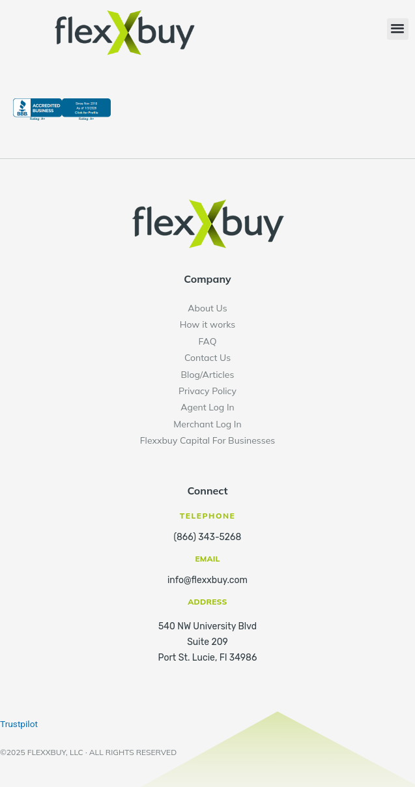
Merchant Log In (207, 424)
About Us (207, 308)
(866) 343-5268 (208, 537)
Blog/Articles (208, 374)
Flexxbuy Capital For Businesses (208, 440)
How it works (208, 324)
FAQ (208, 341)
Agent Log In (207, 407)
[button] (397, 29)
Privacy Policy (207, 391)
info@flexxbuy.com (207, 580)
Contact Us (207, 358)
